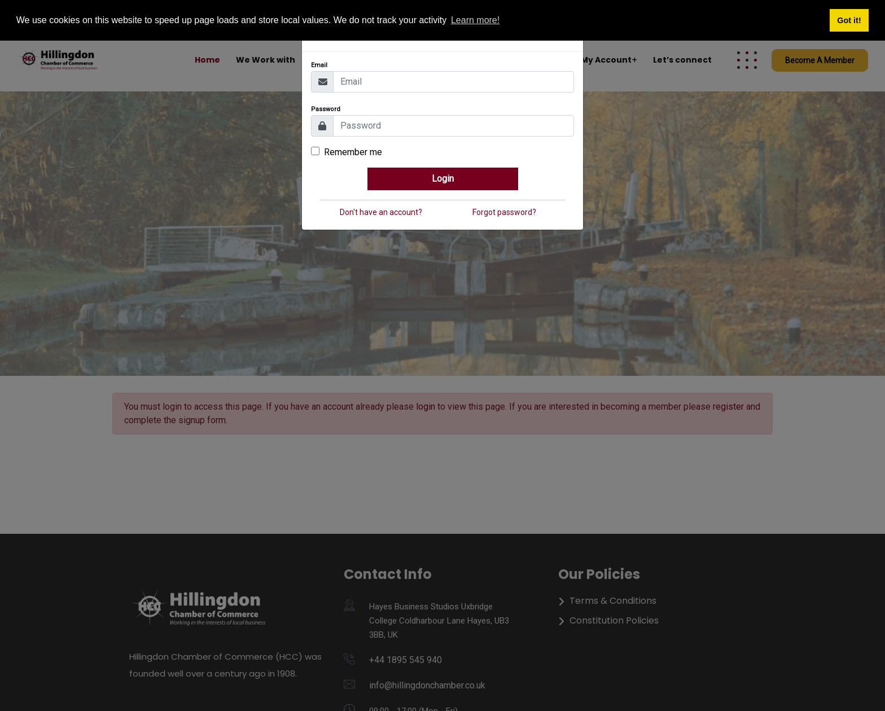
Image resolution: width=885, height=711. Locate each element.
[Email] (453, 82)
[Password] (453, 126)
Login (443, 178)
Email (319, 65)
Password (325, 109)
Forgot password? (504, 212)
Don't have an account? (381, 212)
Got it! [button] (849, 20)
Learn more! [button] (475, 20)
